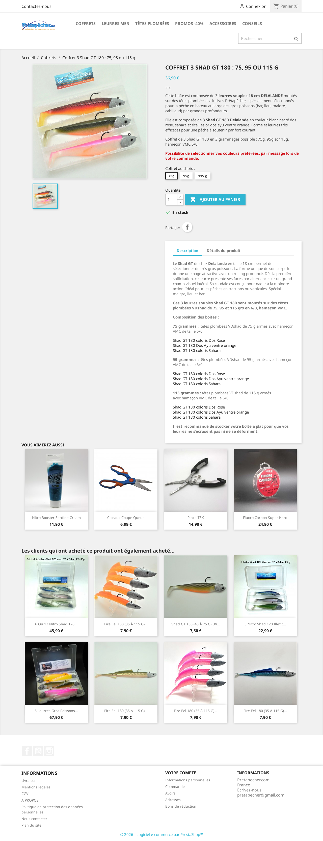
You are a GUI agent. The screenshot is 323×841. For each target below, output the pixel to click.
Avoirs (170, 793)
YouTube (38, 751)
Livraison (29, 780)
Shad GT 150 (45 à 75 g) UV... (195, 624)
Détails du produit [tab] (223, 250)
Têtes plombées (152, 23)
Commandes (175, 786)
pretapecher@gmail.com (260, 795)
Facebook (27, 751)
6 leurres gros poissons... (56, 710)
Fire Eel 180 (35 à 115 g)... (126, 624)
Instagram (49, 751)
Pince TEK (195, 517)
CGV (24, 793)
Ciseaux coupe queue (126, 517)
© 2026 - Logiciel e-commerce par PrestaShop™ (161, 834)
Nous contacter (34, 818)
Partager (187, 227)
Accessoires (222, 23)
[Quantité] (171, 199)
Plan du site (31, 825)
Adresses (173, 799)
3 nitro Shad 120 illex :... (265, 624)
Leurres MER (115, 23)
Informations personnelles (187, 780)
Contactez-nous (36, 6)
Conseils (252, 23)
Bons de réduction (180, 806)
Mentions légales (35, 787)
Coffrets (86, 23)
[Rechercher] (270, 38)
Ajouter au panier (215, 199)
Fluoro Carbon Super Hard (265, 517)
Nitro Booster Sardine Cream (56, 517)
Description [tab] (187, 250)
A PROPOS (30, 800)
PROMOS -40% (189, 23)
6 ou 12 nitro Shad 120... (56, 624)
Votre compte (180, 773)
